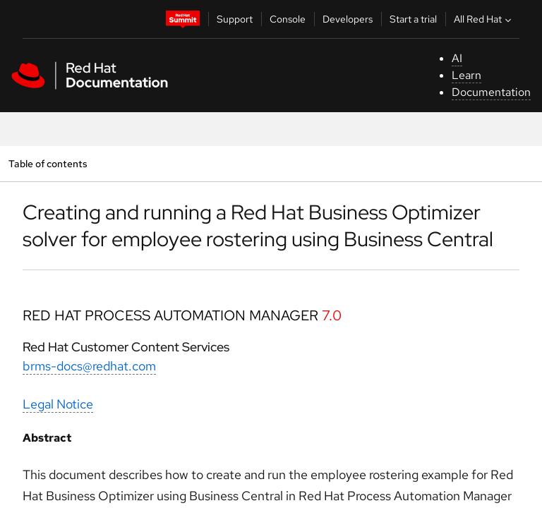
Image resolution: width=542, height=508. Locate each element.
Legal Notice (58, 404)
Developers (348, 19)
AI (457, 58)
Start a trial (413, 19)
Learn (466, 75)
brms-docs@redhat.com (89, 366)
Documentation (491, 92)
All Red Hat (484, 19)
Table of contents (48, 163)
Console (288, 19)
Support (235, 19)
